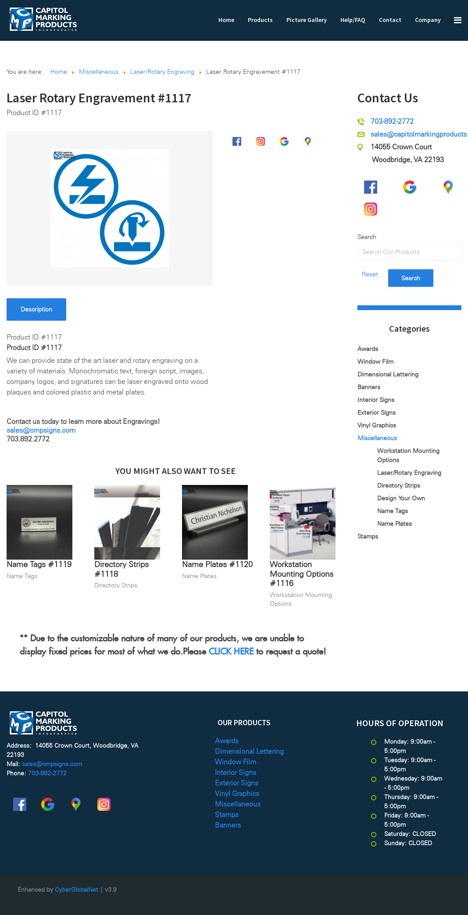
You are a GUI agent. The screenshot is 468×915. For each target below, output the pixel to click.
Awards (367, 348)
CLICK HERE (231, 649)
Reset (370, 274)
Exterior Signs (376, 412)
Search (366, 236)
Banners (368, 387)
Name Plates (199, 575)
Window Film (375, 361)
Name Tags (22, 575)
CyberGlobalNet (76, 889)
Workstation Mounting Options (408, 455)
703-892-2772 (392, 121)
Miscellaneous (377, 437)
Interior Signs (375, 399)
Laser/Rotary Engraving (409, 472)
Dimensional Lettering (387, 374)
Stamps (367, 536)
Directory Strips (115, 585)
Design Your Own (401, 498)
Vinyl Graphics (376, 425)
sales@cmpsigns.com (41, 430)
